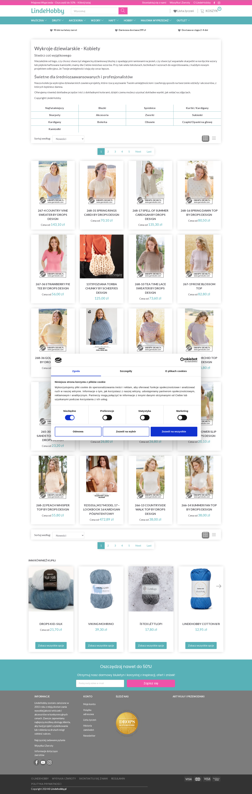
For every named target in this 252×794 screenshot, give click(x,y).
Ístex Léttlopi (151, 624)
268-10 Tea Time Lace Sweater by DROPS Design (150, 288)
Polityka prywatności (46, 783)
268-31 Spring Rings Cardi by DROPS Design (101, 212)
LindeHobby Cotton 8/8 (201, 624)
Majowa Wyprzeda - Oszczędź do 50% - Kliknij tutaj (61, 2)
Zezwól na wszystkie (174, 431)
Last (149, 151)
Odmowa (78, 431)
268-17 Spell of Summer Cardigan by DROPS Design (150, 215)
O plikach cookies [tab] (176, 371)
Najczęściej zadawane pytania (49, 740)
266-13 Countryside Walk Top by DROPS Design (150, 509)
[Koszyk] (210, 10)
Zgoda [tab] (76, 371)
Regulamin (118, 778)
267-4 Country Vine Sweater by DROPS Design (53, 215)
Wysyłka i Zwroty (180, 2)
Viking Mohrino (101, 624)
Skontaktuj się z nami (154, 2)
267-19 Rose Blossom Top (199, 286)
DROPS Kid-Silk (51, 624)
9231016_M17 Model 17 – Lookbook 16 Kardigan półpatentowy (101, 509)
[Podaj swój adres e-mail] (100, 683)
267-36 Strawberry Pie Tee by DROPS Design (53, 286)
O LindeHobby (202, 2)
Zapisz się (151, 683)
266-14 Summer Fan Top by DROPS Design (199, 507)
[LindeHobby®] (47, 10)
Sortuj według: (42, 138)
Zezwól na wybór (126, 431)
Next (138, 151)
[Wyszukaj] (123, 11)
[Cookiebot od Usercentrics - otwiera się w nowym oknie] (182, 360)
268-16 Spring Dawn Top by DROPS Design (199, 212)
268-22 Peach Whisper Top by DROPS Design (53, 507)
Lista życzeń (184, 11)
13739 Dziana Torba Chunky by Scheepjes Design (101, 288)
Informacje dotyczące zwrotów (46, 753)
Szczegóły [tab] (126, 371)
